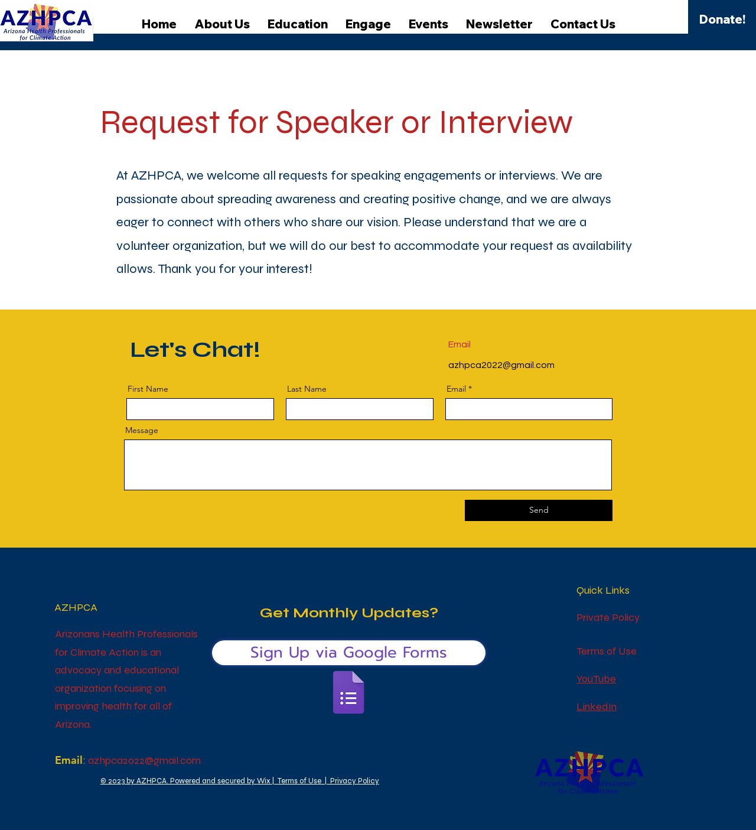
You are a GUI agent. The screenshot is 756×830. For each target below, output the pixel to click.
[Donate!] (722, 19)
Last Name (307, 389)
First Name (148, 389)
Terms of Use (299, 781)
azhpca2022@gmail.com (501, 365)
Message (141, 430)
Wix (264, 781)
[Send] (538, 510)
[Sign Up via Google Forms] (348, 652)
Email (456, 389)
